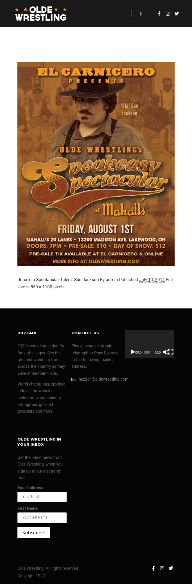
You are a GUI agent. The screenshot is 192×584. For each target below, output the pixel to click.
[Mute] (166, 352)
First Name (27, 508)
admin (112, 279)
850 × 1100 (41, 287)
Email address (30, 487)
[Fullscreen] (171, 352)
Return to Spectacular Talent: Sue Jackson (58, 279)
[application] (149, 344)
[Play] (133, 352)
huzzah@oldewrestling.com (95, 379)
